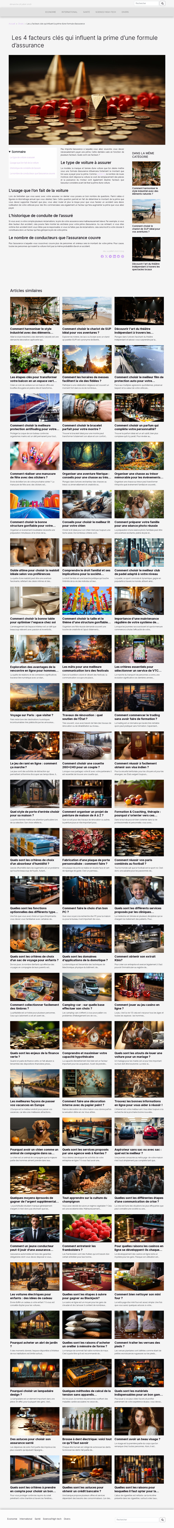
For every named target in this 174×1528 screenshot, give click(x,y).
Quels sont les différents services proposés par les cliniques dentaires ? (138, 911)
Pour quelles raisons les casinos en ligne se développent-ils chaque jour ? (139, 1249)
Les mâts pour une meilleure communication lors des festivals (85, 668)
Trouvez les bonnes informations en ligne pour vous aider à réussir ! (139, 1103)
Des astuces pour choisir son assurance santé (30, 1441)
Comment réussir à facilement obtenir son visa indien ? (136, 765)
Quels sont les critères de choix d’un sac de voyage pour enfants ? (34, 958)
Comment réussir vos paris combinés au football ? (133, 861)
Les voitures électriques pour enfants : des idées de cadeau (31, 1296)
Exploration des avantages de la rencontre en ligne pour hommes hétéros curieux (33, 670)
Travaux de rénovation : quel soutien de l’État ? (82, 716)
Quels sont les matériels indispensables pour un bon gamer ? (139, 1394)
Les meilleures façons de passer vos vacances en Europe (32, 1103)
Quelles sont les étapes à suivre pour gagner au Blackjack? (84, 1296)
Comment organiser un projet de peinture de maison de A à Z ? (85, 813)
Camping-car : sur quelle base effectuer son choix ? (83, 1006)
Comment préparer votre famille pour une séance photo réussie (137, 523)
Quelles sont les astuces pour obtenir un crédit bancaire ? (83, 1489)
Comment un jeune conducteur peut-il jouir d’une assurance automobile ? (32, 1249)
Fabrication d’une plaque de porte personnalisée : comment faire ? (86, 861)
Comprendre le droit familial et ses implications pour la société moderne (86, 574)
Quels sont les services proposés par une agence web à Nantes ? (85, 1151)
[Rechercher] (146, 3)
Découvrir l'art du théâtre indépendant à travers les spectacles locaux (146, 266)
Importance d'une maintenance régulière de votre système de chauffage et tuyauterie (137, 622)
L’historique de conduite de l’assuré (25, 168)
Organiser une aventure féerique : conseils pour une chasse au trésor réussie (86, 477)
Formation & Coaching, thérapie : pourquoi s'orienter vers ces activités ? (138, 815)
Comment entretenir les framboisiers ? (79, 1247)
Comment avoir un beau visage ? (137, 1439)
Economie (50, 12)
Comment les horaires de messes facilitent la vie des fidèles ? (85, 379)
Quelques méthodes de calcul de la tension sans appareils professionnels (86, 1394)
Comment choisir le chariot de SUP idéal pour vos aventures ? (146, 229)
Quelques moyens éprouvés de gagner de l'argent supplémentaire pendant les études (34, 1201)
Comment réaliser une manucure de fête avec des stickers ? (33, 475)
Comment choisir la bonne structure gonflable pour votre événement (31, 525)
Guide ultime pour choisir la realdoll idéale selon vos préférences (34, 572)
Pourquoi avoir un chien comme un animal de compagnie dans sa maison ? (34, 1153)
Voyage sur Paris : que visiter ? (31, 715)
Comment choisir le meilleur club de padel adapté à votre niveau (137, 572)
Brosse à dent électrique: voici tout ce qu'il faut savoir (87, 1441)
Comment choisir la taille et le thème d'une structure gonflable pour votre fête (85, 622)
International (69, 12)
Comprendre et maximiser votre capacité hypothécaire (84, 1054)
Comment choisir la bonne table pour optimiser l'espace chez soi (33, 620)
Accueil (12, 24)
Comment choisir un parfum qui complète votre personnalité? (137, 427)
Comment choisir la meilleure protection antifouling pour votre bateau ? (33, 429)
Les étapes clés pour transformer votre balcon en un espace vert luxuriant (33, 380)
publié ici (101, 174)
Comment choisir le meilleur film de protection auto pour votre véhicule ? (139, 380)
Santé (86, 12)
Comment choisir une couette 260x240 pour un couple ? (83, 765)
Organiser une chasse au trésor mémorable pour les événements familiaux (137, 477)
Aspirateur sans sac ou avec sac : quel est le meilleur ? (138, 1151)
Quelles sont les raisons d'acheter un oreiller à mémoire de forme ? (86, 1344)
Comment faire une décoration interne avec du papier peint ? (83, 1103)
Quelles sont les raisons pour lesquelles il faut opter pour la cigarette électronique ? (135, 1491)
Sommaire (18, 152)
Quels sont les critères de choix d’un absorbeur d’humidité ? (32, 861)
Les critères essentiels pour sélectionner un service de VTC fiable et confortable (137, 670)
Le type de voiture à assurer (22, 157)
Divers (125, 12)
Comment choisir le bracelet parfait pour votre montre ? (82, 427)
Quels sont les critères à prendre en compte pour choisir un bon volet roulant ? (33, 1491)
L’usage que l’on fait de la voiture (24, 163)
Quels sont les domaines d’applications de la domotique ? (85, 958)
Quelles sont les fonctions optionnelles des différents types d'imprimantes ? (33, 911)
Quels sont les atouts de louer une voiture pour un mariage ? (138, 1054)
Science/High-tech (106, 12)
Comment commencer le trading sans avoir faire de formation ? (137, 716)
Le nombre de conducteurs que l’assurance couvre (32, 173)
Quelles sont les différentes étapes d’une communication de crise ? (139, 1199)
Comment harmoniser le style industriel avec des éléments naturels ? (145, 191)
